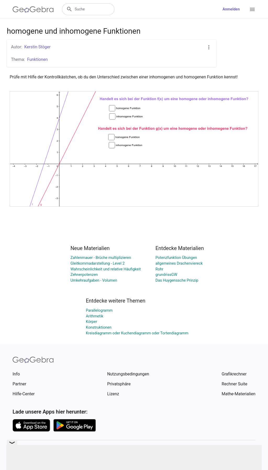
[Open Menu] (252, 9)
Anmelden (231, 9)
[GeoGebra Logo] (33, 9)
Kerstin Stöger (37, 46)
